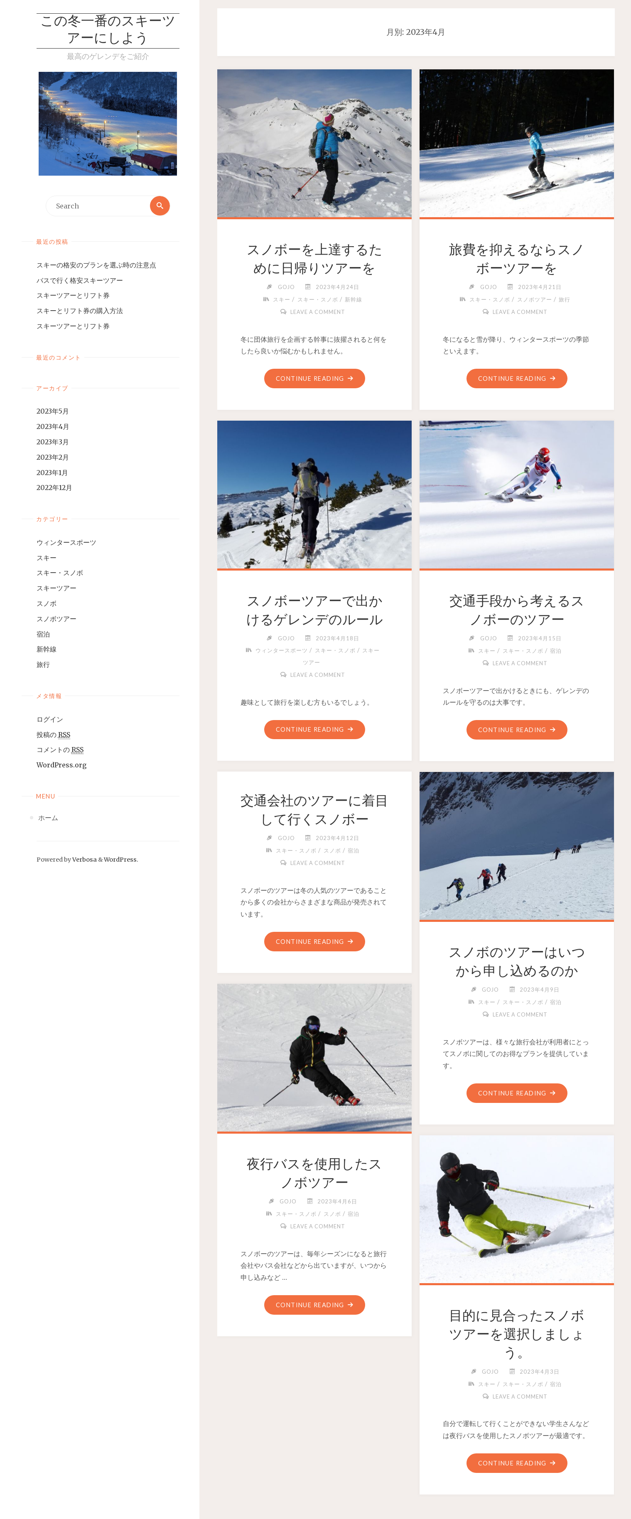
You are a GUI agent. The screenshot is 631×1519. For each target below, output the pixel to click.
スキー (46, 558)
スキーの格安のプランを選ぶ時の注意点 (96, 265)
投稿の (53, 734)
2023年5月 (53, 411)
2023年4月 (53, 427)
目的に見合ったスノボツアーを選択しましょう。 (517, 1334)
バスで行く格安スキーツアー (80, 280)
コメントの (60, 750)
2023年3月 (53, 442)
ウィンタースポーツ (66, 542)
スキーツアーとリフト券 (73, 296)
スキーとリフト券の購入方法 (80, 311)
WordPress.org (61, 765)
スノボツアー (56, 619)
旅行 (43, 665)
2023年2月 (53, 457)
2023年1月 (52, 472)
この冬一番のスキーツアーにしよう (108, 30)
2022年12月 (54, 488)
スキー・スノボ (60, 573)
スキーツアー (56, 588)
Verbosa (84, 860)
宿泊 (43, 634)
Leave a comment (318, 312)
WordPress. (121, 860)
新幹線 (46, 649)
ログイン (50, 719)
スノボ (46, 604)
